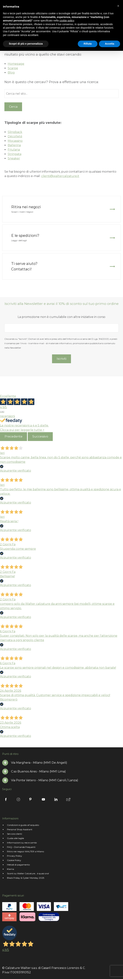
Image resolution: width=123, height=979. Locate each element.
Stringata (14, 154)
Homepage (16, 63)
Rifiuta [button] (88, 43)
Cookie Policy (14, 860)
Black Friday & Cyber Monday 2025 (25, 877)
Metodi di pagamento (18, 864)
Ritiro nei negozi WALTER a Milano (25, 851)
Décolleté (15, 136)
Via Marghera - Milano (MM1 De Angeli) (39, 762)
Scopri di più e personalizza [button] (26, 43)
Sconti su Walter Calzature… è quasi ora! (28, 873)
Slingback (15, 132)
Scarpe (13, 68)
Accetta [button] (109, 43)
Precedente (13, 436)
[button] (118, 6)
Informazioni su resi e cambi (22, 842)
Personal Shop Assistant (19, 829)
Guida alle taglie (15, 838)
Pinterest (31, 799)
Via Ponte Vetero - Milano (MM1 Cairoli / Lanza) (44, 780)
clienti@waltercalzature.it (60, 176)
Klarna (10, 869)
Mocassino (15, 141)
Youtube (43, 799)
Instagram (18, 799)
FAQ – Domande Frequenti (21, 847)
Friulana (14, 149)
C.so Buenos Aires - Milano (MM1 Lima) (38, 771)
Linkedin (56, 799)
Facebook (6, 799)
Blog (11, 72)
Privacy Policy (14, 855)
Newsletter (68, 799)
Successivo (40, 436)
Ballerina (14, 145)
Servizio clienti (14, 833)
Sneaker (14, 158)
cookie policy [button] (66, 20)
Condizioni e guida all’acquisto (23, 825)
